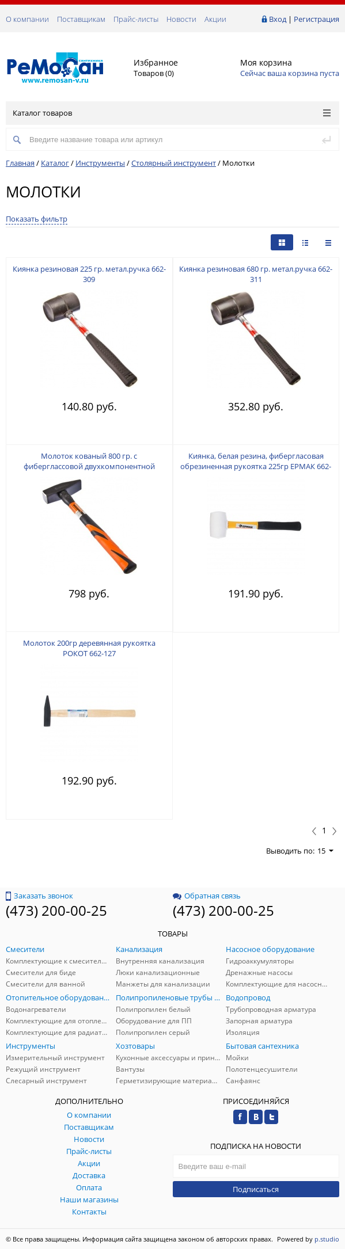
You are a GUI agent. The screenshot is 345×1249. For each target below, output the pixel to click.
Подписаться (256, 1189)
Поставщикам (81, 19)
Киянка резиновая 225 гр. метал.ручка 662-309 (89, 274)
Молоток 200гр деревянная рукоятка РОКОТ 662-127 (89, 648)
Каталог (55, 163)
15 (325, 851)
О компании (27, 19)
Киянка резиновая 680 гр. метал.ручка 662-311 (255, 274)
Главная (20, 163)
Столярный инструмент (173, 163)
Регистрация (316, 19)
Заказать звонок (39, 895)
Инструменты (100, 163)
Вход (277, 19)
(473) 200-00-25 (56, 910)
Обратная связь (207, 895)
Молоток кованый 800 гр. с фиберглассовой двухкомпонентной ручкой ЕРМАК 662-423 (89, 466)
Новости (181, 19)
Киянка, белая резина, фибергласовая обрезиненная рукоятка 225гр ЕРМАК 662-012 (255, 466)
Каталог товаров (172, 113)
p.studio (326, 1239)
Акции (215, 19)
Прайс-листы (135, 19)
